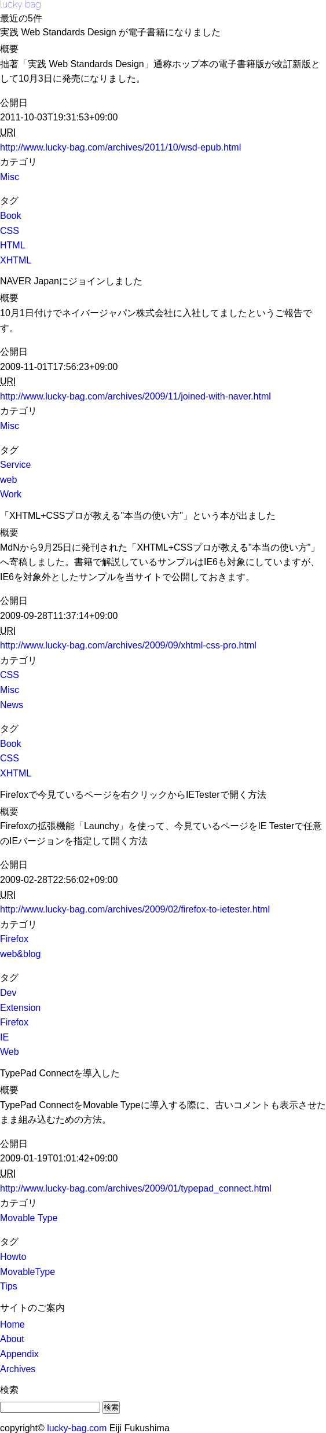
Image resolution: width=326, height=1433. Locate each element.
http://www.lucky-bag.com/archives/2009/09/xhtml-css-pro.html (128, 645)
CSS (9, 231)
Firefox (14, 939)
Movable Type (28, 1218)
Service (15, 465)
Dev (8, 993)
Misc (9, 177)
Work (10, 494)
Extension (20, 1008)
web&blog (20, 954)
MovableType (27, 1272)
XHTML (15, 260)
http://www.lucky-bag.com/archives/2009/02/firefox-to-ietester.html (135, 909)
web (8, 480)
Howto (13, 1257)
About (12, 1339)
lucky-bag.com (77, 1428)
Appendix (19, 1354)
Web (9, 1052)
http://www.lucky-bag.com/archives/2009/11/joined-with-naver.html (135, 396)
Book (10, 216)
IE (4, 1037)
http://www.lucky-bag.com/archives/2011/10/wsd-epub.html (120, 147)
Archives (17, 1369)
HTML (12, 245)
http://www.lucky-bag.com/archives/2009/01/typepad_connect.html (136, 1188)
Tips (8, 1286)
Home (12, 1324)
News (11, 705)
